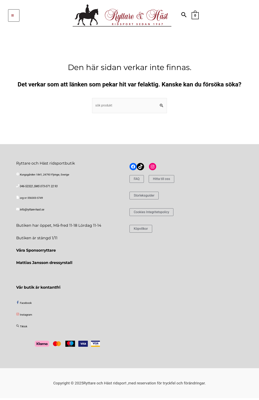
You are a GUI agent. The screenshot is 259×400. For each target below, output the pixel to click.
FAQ (137, 180)
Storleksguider (146, 197)
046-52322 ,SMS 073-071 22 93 (38, 188)
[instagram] (24, 316)
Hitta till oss (164, 180)
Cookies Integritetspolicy (155, 214)
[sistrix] (21, 328)
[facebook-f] (24, 304)
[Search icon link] (184, 15)
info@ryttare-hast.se (32, 211)
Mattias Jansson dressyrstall (44, 264)
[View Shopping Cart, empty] (195, 15)
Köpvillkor (142, 230)
